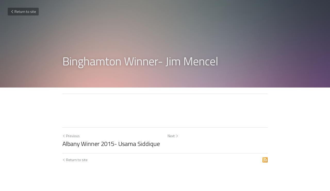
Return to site (23, 11)
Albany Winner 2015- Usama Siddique (111, 143)
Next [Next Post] (173, 135)
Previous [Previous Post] (71, 135)
